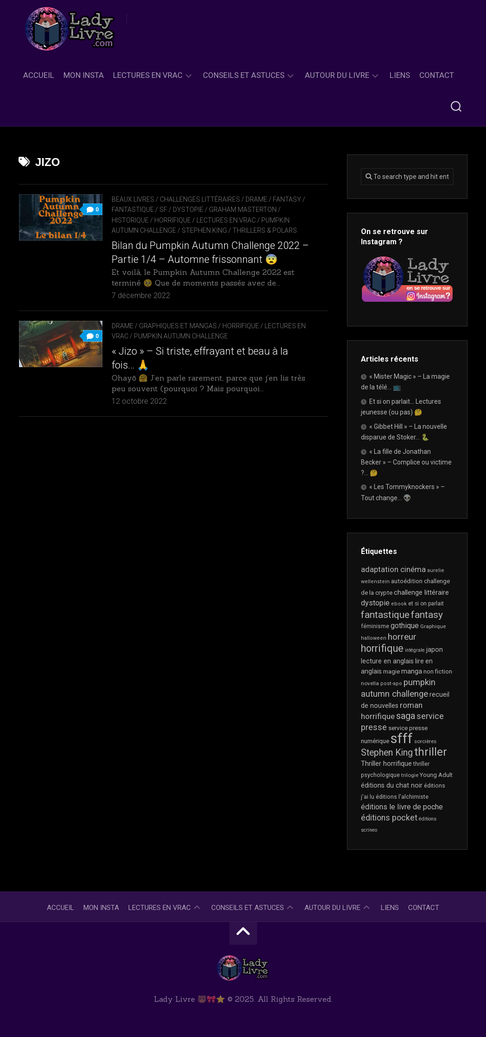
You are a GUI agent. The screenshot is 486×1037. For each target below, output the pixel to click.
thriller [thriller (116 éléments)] (430, 751)
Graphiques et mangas (178, 326)
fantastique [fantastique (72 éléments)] (385, 614)
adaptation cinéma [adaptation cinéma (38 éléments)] (393, 569)
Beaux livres (133, 199)
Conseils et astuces (243, 75)
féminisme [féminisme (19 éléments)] (375, 626)
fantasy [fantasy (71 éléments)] (427, 614)
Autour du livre (337, 75)
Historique (130, 220)
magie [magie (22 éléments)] (391, 671)
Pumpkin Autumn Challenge (181, 336)
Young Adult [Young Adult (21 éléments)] (436, 774)
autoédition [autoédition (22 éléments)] (407, 581)
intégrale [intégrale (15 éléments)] (415, 650)
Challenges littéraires (200, 199)
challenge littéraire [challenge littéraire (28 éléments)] (421, 592)
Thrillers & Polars (265, 230)
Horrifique (172, 220)
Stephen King (204, 230)
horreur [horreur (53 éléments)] (402, 637)
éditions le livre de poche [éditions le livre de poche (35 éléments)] (402, 806)
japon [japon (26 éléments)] (434, 649)
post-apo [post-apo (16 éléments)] (391, 684)
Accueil (38, 75)
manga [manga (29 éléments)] (411, 671)
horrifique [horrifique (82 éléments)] (382, 648)
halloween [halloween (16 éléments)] (373, 638)
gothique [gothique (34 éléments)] (405, 625)
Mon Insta (83, 75)
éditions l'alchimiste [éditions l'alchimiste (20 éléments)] (402, 796)
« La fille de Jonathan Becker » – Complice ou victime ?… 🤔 (406, 462)
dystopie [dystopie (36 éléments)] (375, 602)
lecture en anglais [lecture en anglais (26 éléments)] (387, 661)
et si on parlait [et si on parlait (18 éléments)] (426, 603)
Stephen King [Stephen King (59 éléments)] (387, 752)
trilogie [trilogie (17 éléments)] (409, 775)
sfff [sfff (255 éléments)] (402, 738)
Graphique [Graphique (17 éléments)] (433, 626)
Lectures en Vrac (148, 75)
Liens (400, 75)
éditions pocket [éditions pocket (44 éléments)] (389, 817)
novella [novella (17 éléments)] (370, 683)
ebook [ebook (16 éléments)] (399, 604)
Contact (436, 75)
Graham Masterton (243, 209)
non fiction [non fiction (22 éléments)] (437, 671)
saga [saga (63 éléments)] (405, 715)
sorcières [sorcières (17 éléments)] (425, 741)
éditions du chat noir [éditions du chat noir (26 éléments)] (392, 785)
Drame (256, 199)
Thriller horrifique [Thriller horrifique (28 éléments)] (386, 763)
